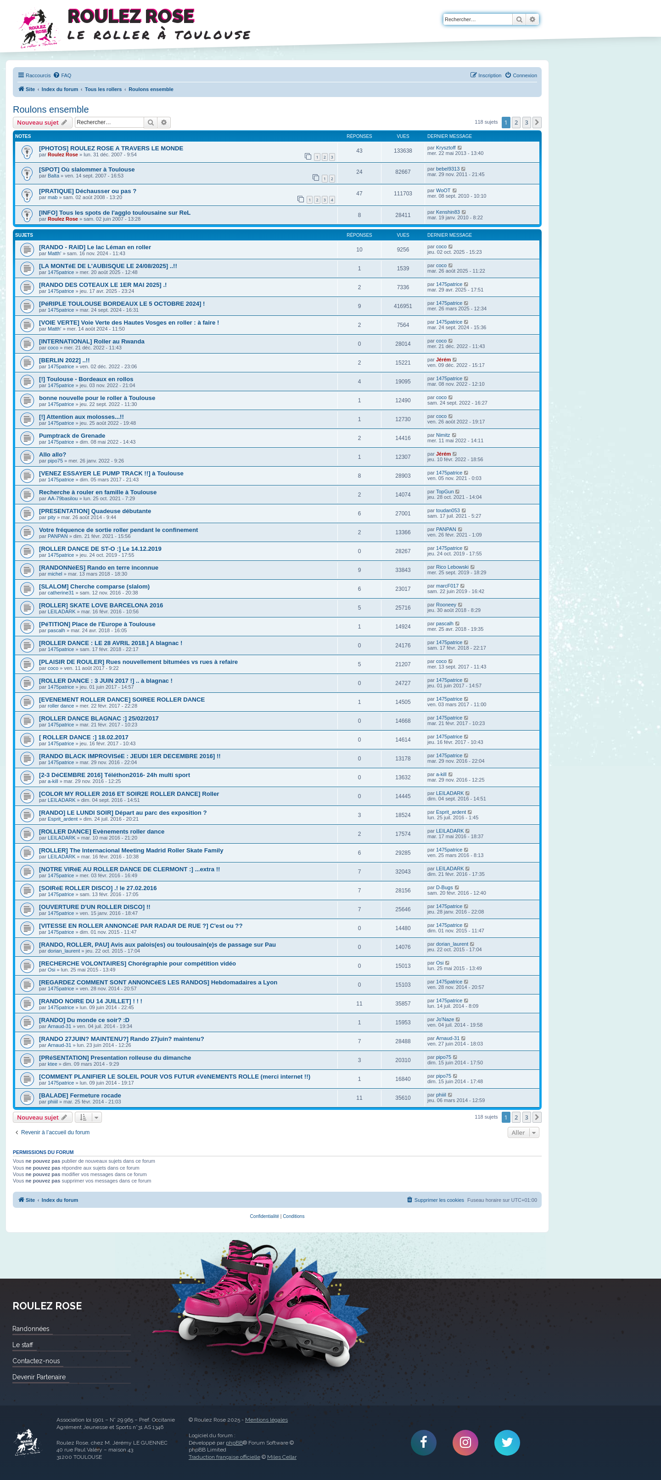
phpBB (234, 1443)
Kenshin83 (448, 212)
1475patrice (61, 272)
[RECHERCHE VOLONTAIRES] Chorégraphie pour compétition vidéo (137, 963)
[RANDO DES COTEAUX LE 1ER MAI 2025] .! (103, 284)
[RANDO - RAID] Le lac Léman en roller (95, 247)
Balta (53, 175)
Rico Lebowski (452, 567)
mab (52, 197)
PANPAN (58, 536)
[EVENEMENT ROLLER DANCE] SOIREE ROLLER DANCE (122, 699)
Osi (52, 969)
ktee (52, 1064)
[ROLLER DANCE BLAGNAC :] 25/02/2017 (99, 718)
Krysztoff (446, 147)
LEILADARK (62, 611)
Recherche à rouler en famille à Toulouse (98, 492)
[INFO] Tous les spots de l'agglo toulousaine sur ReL (114, 212)
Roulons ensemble (51, 109)
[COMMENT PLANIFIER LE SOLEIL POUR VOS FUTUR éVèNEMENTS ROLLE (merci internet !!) (174, 1076)
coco (441, 246)
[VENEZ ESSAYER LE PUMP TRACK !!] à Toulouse (111, 473)
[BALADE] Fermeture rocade (80, 1095)
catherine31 (61, 592)
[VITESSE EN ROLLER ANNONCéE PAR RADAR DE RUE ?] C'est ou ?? (140, 925)
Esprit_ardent (63, 819)
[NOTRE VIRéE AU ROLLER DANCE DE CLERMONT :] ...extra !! (129, 869)
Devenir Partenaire (39, 1377)
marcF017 (447, 586)
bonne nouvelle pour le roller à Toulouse (97, 397)
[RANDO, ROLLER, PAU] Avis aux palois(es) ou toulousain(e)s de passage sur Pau (157, 944)
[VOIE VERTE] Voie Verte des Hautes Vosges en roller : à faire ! (129, 322)
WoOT (443, 190)
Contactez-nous (36, 1361)
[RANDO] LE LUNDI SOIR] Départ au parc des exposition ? (123, 812)
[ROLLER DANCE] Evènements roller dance (101, 831)
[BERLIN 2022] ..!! (64, 360)
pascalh (56, 630)
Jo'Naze (445, 1019)
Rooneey (446, 604)
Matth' (55, 253)
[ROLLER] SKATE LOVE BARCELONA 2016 (101, 605)
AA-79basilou (63, 498)
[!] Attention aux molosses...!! (81, 416)
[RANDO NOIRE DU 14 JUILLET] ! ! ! (90, 1001)
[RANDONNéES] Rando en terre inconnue (98, 567)
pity (52, 517)
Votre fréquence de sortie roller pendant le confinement (118, 529)
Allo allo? (52, 454)
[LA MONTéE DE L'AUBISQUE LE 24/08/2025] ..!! (108, 266)
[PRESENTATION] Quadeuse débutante (95, 511)
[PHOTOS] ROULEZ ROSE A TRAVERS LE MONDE (111, 148)
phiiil (53, 1101)
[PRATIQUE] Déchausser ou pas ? (87, 191)
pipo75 (55, 460)
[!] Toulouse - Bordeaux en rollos (86, 379)
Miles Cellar (282, 1457)
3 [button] (526, 122)
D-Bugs (444, 887)
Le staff (22, 1345)
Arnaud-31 (59, 1026)
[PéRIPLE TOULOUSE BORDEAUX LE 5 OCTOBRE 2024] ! (122, 303)
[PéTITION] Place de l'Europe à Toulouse (97, 624)
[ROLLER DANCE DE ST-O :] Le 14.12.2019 (100, 548)
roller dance (61, 706)
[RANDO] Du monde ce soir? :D (84, 1020)
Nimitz (443, 435)
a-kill (53, 781)
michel (55, 574)
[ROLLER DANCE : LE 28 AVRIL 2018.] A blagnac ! (110, 643)
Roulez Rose (63, 154)
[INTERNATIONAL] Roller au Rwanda (92, 341)
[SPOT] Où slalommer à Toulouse (87, 169)
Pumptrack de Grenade (72, 435)
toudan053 (448, 510)
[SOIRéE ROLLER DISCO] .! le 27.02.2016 (98, 888)
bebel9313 (447, 168)
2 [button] (516, 122)
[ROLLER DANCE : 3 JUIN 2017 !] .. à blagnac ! (106, 680)
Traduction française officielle (224, 1457)
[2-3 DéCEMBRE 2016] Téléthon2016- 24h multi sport (114, 774)
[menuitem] (62, 75)
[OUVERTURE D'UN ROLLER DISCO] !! (95, 906)
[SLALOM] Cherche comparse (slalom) (94, 586)
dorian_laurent (64, 951)
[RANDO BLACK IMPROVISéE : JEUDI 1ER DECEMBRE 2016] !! (130, 756)
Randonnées (30, 1328)
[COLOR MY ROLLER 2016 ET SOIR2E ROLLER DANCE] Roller (129, 793)
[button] (537, 122)
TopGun (445, 491)
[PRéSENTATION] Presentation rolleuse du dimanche (115, 1057)
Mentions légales (266, 1420)
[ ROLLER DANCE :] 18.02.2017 (84, 737)
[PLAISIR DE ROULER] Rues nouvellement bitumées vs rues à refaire (138, 661)
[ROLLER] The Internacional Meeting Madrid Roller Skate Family (131, 850)
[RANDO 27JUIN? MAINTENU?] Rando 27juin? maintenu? (121, 1038)
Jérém (443, 359)
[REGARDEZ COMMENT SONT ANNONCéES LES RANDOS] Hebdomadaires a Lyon (158, 982)
